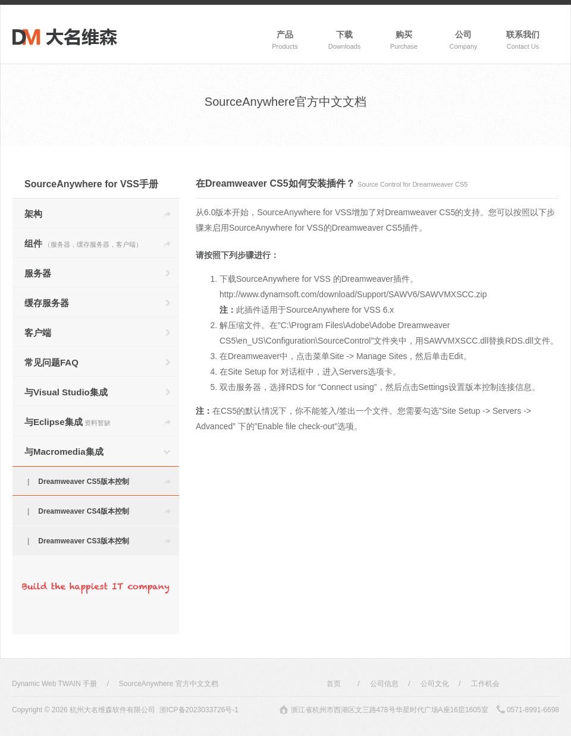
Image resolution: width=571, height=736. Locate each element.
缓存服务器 (46, 303)
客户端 (37, 333)
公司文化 (435, 684)
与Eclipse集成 (67, 422)
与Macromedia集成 (63, 451)
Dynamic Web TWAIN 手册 (54, 684)
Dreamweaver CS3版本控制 (83, 541)
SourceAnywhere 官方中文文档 (168, 684)
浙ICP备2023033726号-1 (199, 710)
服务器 (37, 273)
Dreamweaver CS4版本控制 (83, 511)
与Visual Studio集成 (66, 392)
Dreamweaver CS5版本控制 (83, 481)
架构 (33, 214)
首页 (334, 684)
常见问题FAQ (51, 362)
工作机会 (485, 684)
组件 (83, 243)
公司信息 (384, 684)
